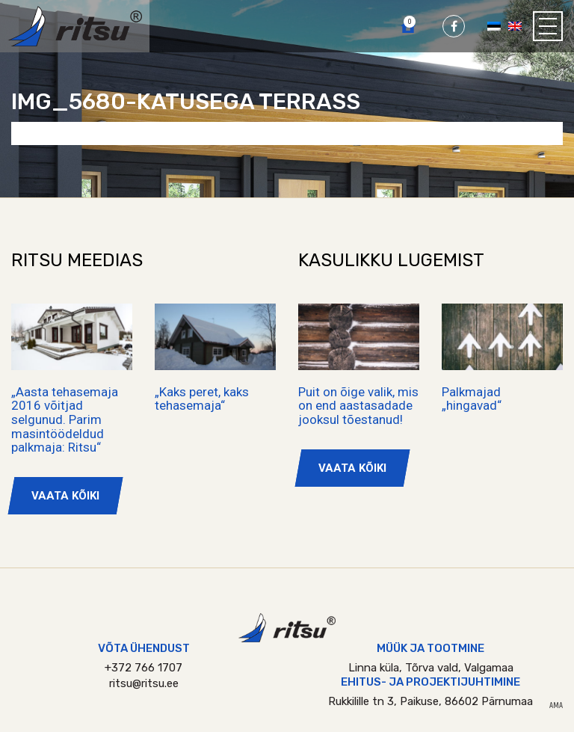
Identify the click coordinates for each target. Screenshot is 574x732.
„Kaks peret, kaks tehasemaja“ (202, 398)
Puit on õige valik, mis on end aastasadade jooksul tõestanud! (358, 405)
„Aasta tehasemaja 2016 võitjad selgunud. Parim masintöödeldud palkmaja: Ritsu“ (64, 419)
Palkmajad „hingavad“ (472, 398)
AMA (556, 706)
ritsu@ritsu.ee (144, 683)
